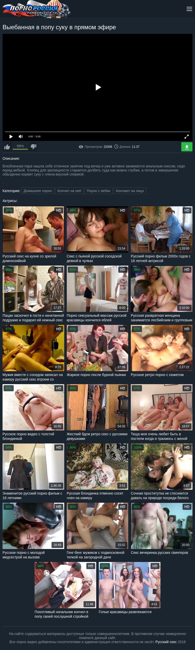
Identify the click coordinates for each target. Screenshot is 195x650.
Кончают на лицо (130, 191)
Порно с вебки (98, 191)
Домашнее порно (37, 191)
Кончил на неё (69, 191)
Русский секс (166, 642)
